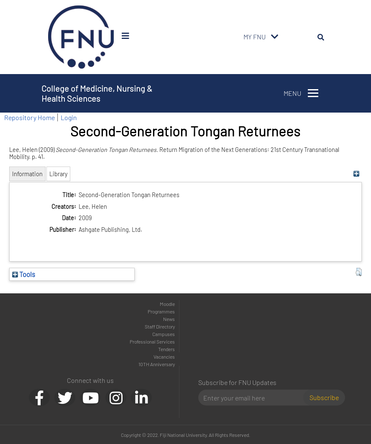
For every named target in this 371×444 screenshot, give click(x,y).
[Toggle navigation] (275, 37)
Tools (23, 274)
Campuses (163, 334)
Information (27, 173)
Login (69, 117)
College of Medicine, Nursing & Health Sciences (96, 93)
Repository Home (29, 117)
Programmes (161, 311)
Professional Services (152, 341)
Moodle (167, 304)
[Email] (254, 398)
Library (58, 173)
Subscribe (324, 397)
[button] (359, 272)
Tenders (166, 349)
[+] (356, 174)
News (169, 319)
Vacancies (164, 356)
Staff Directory (160, 326)
